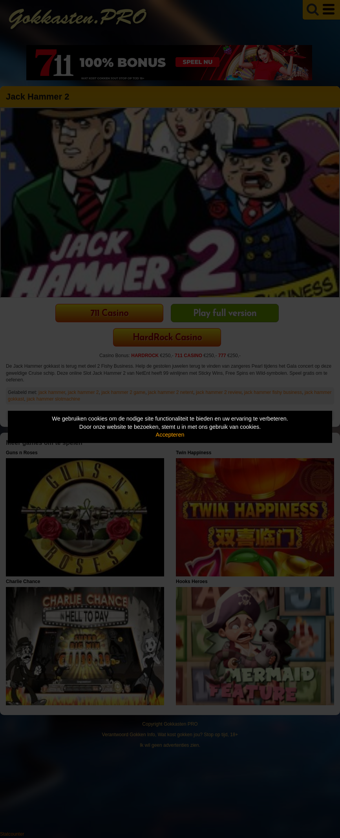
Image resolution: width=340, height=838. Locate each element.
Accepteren (170, 435)
